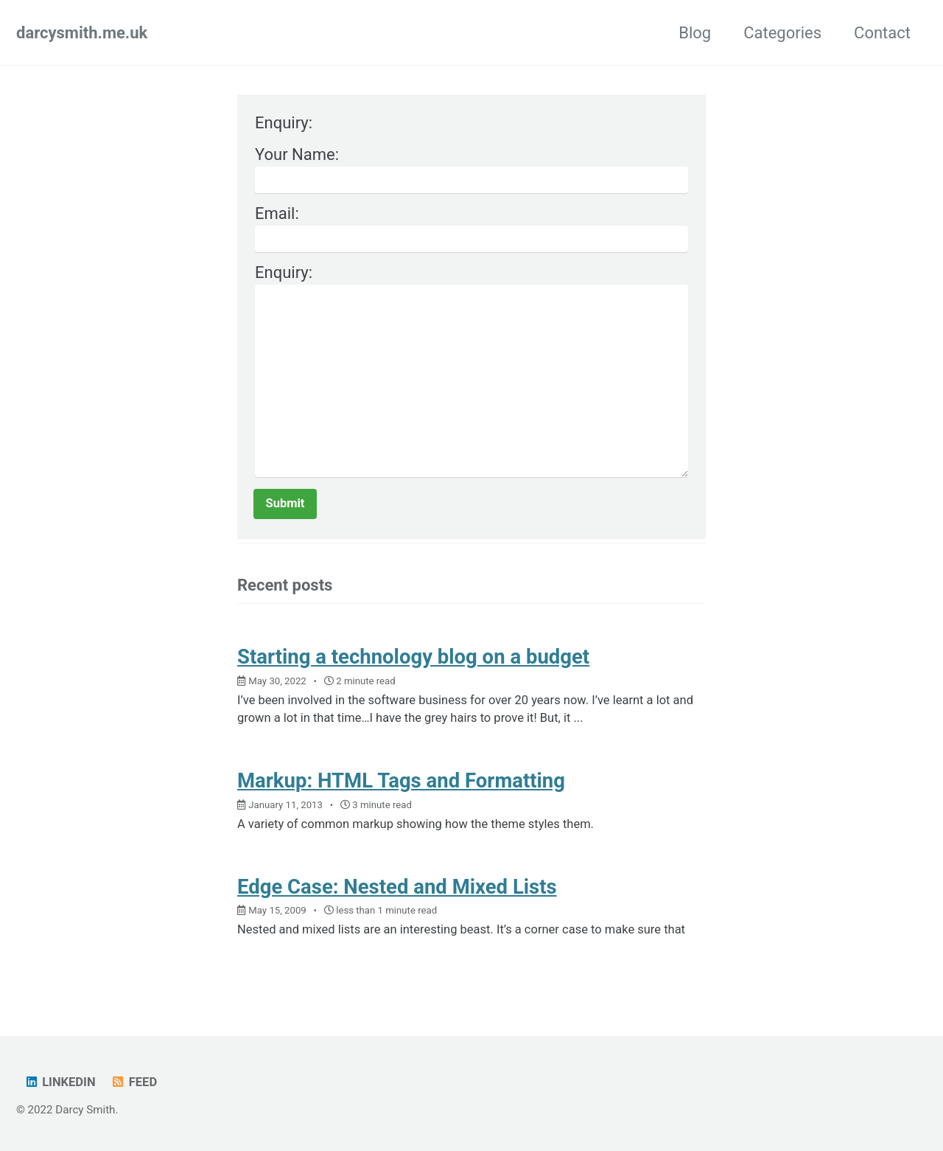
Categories (782, 33)
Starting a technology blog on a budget (413, 656)
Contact (882, 33)
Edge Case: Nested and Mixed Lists (397, 886)
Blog (695, 33)
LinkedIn (59, 1082)
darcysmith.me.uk (81, 33)
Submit (285, 503)
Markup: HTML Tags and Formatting (401, 780)
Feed (134, 1082)
